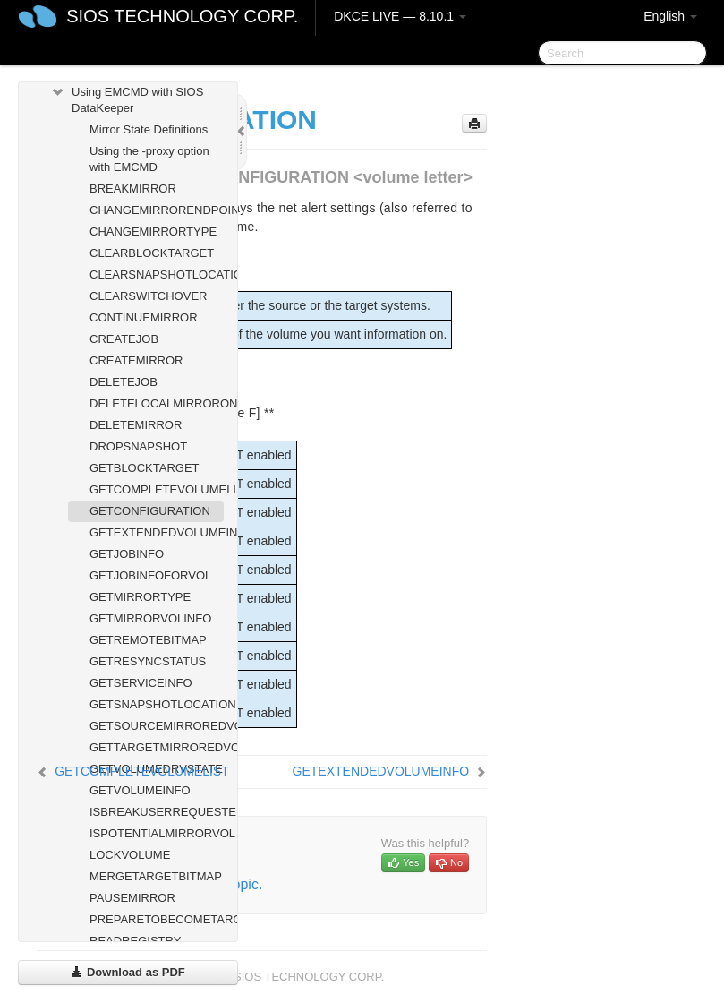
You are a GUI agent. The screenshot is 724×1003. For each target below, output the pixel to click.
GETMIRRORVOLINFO (150, 618)
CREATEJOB (123, 339)
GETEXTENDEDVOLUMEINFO (156, 532)
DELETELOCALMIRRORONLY (156, 403)
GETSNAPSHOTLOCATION (156, 704)
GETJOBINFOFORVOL (150, 575)
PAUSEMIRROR (132, 897)
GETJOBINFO (126, 554)
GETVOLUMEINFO (140, 790)
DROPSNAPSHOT (138, 446)
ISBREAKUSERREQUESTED (156, 812)
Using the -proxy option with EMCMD (149, 159)
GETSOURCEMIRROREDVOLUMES (156, 726)
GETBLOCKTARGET (144, 468)
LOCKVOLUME (129, 855)
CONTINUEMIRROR (143, 317)
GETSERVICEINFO (140, 683)
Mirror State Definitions (148, 129)
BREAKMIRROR (132, 188)
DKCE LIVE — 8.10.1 (400, 16)
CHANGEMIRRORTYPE (153, 231)
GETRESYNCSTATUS (147, 661)
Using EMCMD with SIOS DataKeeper (126, 98)
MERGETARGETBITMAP (155, 876)
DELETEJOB (123, 382)
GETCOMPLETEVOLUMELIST (156, 489)
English (670, 16)
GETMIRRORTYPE (140, 597)
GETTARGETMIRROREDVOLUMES (156, 747)
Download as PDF (127, 972)
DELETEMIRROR (135, 425)
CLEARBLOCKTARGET (151, 253)
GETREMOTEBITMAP (148, 640)
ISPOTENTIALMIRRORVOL (156, 833)
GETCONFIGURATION (149, 511)
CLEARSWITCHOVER (148, 296)
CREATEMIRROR (136, 360)
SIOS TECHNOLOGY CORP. (182, 16)
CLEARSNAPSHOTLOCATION (156, 274)
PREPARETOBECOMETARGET (156, 919)
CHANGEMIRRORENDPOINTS (156, 210)
